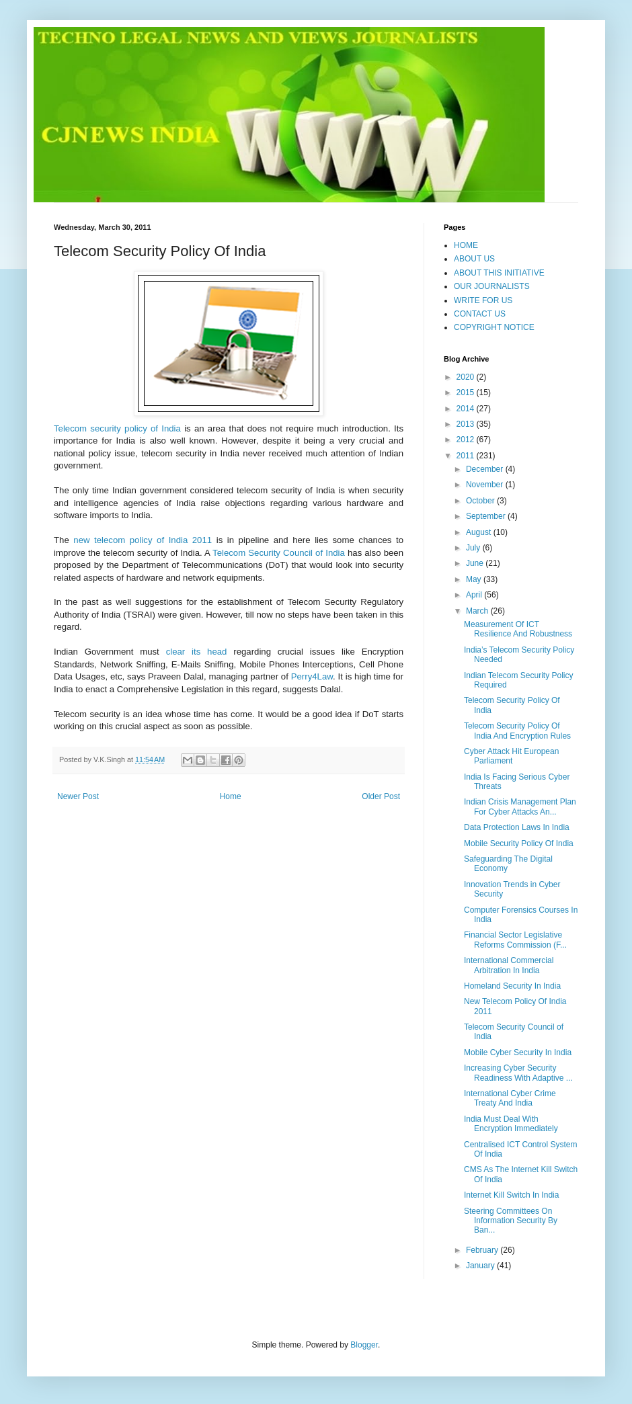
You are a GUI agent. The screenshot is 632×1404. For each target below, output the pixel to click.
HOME (466, 245)
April (475, 595)
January (481, 1265)
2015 (467, 392)
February (483, 1250)
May (474, 579)
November (486, 484)
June (475, 563)
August (479, 532)
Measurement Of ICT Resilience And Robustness (518, 629)
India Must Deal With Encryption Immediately (511, 1123)
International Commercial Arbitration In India (508, 965)
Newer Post (78, 796)
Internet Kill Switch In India (511, 1195)
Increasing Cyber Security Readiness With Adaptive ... (518, 1072)
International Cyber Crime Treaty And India (510, 1098)
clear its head (196, 652)
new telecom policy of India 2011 (142, 540)
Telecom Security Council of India (278, 553)
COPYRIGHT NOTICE (494, 327)
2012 (467, 439)
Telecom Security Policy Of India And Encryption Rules (517, 730)
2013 (467, 424)
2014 (467, 408)
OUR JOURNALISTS (492, 286)
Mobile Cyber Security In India (517, 1052)
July (474, 547)
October (481, 500)
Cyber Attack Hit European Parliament (511, 756)
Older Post (381, 796)
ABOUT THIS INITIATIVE (499, 273)
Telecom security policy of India (117, 428)
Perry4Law (312, 676)
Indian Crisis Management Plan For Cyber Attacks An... (520, 806)
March (478, 611)
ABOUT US (474, 258)
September (487, 516)
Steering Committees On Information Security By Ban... (510, 1220)
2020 (467, 377)
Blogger (364, 1345)
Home (230, 796)
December (486, 469)
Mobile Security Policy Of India (519, 843)
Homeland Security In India (512, 986)
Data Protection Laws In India (516, 827)
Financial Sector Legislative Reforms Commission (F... (515, 939)
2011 (467, 455)
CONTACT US (480, 314)
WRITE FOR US (483, 300)
